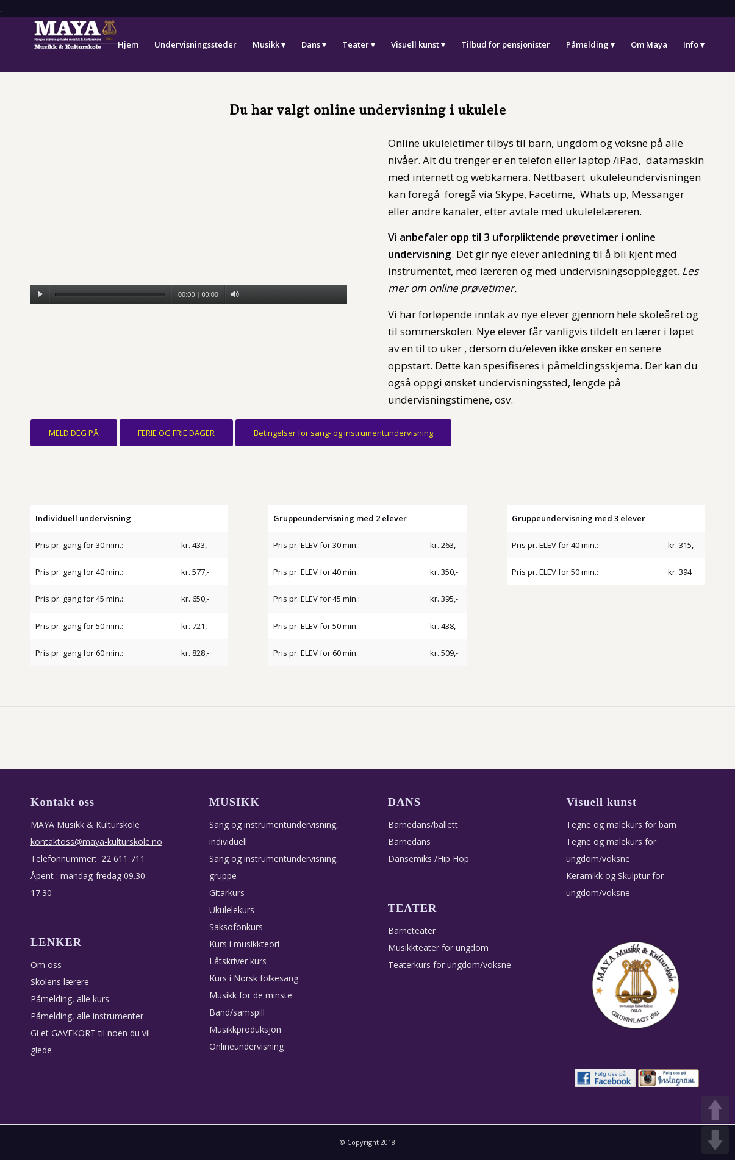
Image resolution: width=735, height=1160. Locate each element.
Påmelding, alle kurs (69, 999)
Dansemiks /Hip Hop (428, 858)
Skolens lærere (59, 981)
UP (715, 1109)
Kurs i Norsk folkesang (253, 978)
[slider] (110, 295)
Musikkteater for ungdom (438, 947)
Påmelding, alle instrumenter (86, 1016)
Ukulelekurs (231, 910)
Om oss (46, 964)
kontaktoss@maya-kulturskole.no (96, 841)
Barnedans (409, 841)
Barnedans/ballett (423, 824)
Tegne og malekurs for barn (621, 824)
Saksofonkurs (236, 927)
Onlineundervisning (246, 1046)
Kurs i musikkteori (244, 944)
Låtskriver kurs (238, 961)
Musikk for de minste (250, 995)
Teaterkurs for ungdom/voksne (449, 964)
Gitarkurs (227, 892)
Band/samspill (237, 1012)
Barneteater (412, 930)
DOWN (715, 1140)
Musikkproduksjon (245, 1029)
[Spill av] (40, 294)
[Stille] (234, 294)
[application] (188, 215)
